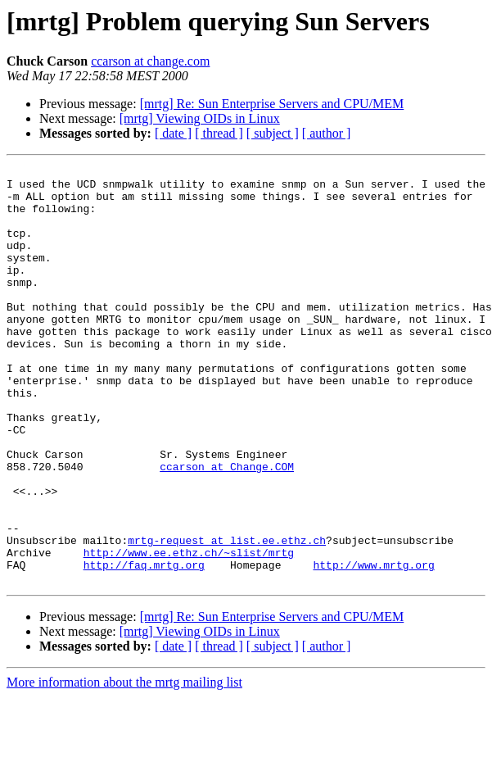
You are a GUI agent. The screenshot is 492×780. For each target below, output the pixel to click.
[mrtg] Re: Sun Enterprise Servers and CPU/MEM (272, 104)
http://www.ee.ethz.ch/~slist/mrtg (189, 631)
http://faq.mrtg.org (144, 645)
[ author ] (326, 133)
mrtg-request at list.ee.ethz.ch (227, 616)
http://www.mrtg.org (373, 645)
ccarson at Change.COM (227, 527)
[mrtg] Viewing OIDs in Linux (200, 118)
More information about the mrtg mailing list (124, 766)
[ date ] (173, 133)
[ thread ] (219, 133)
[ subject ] (272, 133)
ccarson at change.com (150, 61)
